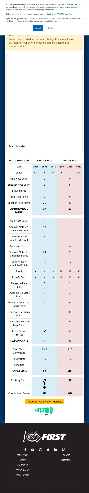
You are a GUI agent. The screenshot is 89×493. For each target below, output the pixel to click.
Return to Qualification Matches (44, 401)
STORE (66, 460)
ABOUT (23, 460)
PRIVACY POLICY (22, 470)
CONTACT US (22, 465)
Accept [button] (38, 28)
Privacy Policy (65, 14)
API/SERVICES (22, 455)
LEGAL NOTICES (22, 475)
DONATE (66, 455)
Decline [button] (51, 28)
